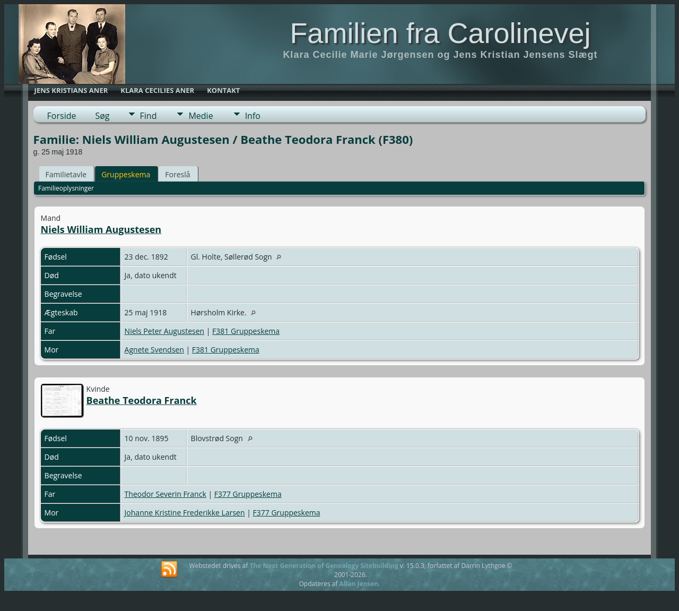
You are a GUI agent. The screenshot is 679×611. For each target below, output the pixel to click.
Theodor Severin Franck (165, 494)
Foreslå (177, 174)
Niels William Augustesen (101, 229)
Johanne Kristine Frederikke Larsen (185, 512)
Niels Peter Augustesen (165, 331)
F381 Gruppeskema (246, 331)
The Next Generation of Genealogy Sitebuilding (323, 565)
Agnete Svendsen (154, 350)
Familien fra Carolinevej (440, 33)
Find (148, 116)
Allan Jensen (359, 583)
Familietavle (66, 174)
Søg (102, 116)
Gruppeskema (125, 174)
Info (252, 116)
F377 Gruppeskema (248, 494)
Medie (200, 116)
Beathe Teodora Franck (141, 400)
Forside (61, 116)
